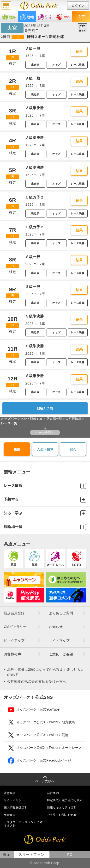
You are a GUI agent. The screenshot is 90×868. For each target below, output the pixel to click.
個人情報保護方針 (16, 807)
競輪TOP (36, 419)
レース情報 (45, 486)
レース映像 (77, 64)
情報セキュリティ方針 (62, 807)
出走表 (35, 64)
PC (69, 854)
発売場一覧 (54, 419)
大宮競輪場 (73, 419)
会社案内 (53, 793)
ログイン (78, 5)
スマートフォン (31, 854)
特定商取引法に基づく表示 (65, 800)
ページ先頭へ (45, 432)
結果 (79, 52)
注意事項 (10, 793)
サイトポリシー (14, 800)
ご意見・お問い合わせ (62, 815)
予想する (45, 499)
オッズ (56, 64)
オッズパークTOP (14, 419)
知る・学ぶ (45, 513)
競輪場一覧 (45, 527)
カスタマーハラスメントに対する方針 (23, 823)
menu (6, 5)
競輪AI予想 (45, 408)
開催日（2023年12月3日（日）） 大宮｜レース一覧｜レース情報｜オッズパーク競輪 (39, 5)
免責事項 (10, 815)
